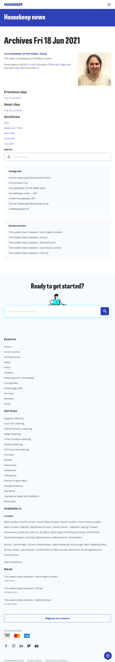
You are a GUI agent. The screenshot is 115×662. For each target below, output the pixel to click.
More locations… (14, 562)
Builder (8, 460)
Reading (95, 544)
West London (11, 527)
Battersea (36, 527)
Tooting (29, 537)
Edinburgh (77, 544)
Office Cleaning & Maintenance (29, 203)
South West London (89, 522)
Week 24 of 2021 (13, 128)
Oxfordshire (11, 555)
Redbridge (13, 67)
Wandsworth (60, 537)
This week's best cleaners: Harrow (28, 253)
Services (10, 411)
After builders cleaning (17, 439)
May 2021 (9, 133)
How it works (12, 352)
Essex (16, 549)
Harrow (34, 532)
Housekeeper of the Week (27, 188)
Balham (25, 527)
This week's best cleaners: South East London (35, 247)
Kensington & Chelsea (63, 532)
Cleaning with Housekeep (19, 377)
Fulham (93, 527)
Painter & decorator (15, 480)
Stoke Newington (14, 537)
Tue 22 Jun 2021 (13, 110)
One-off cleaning (14, 423)
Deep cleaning (12, 434)
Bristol (8, 544)
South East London (48, 522)
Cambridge (19, 544)
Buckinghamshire (91, 549)
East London (30, 64)
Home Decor (18, 183)
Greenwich (10, 532)
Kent (104, 544)
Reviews (9, 398)
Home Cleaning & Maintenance (30, 177)
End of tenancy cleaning (18, 428)
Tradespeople (19, 209)
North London (28, 522)
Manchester (44, 544)
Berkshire (74, 549)
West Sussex (60, 549)
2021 (6, 123)
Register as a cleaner (57, 618)
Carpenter (10, 470)
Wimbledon (75, 537)
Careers (8, 372)
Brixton (47, 527)
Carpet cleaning (13, 444)
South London (69, 522)
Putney (81, 532)
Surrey (8, 549)
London (8, 516)
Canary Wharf (60, 527)
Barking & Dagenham (60, 64)
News (7, 362)
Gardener (9, 491)
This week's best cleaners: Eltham (28, 237)
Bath (87, 544)
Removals (10, 501)
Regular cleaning (13, 418)
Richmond (93, 532)
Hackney (23, 532)
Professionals (12, 357)
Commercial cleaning (16, 449)
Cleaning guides (13, 388)
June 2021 (9, 138)
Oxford (31, 544)
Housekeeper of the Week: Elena (25, 54)
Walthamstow (44, 537)
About (8, 346)
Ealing (84, 527)
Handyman (10, 475)
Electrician (10, 465)
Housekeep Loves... (23, 193)
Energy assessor (13, 485)
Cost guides (11, 383)
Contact (9, 393)
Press (7, 367)
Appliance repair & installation (21, 496)
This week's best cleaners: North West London (35, 232)
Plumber (9, 454)
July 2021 (9, 143)
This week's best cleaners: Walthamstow (32, 242)
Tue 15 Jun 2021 (12, 98)
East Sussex (28, 549)
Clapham (74, 527)
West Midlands (61, 544)
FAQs (7, 403)
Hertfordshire (44, 549)
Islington (45, 532)
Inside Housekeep (22, 198)
